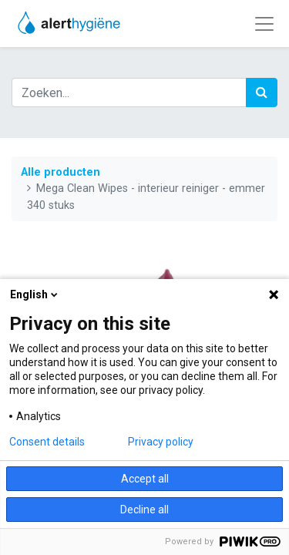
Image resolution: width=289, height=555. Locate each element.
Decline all (144, 509)
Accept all (145, 479)
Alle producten (60, 172)
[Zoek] (261, 92)
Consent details (47, 442)
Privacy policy (160, 442)
